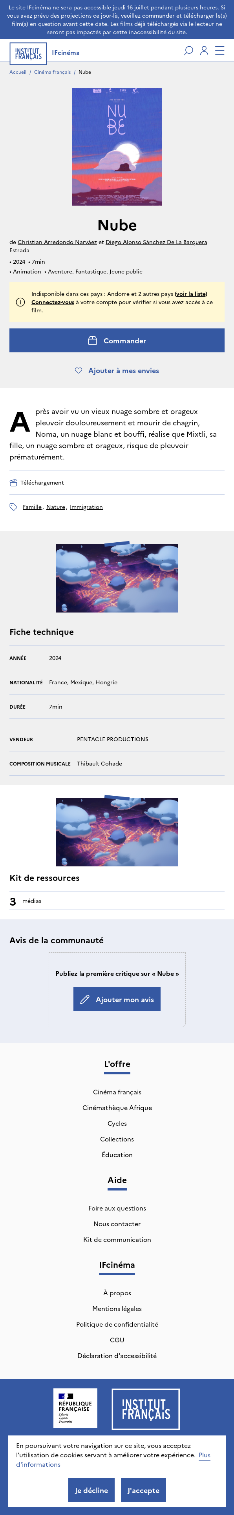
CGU (117, 1339)
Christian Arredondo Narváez (57, 242)
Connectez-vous (52, 302)
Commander (117, 340)
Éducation (117, 1154)
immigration (86, 506)
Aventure (60, 271)
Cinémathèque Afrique (117, 1107)
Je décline (91, 1490)
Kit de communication (117, 1239)
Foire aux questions (117, 1207)
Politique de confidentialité (117, 1324)
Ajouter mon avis (117, 999)
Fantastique (90, 271)
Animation (27, 271)
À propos (117, 1292)
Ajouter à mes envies (117, 370)
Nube (85, 71)
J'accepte (143, 1490)
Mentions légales (117, 1308)
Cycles (117, 1123)
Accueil (17, 71)
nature (55, 506)
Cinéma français (52, 71)
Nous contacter (117, 1223)
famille (32, 506)
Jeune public (126, 271)
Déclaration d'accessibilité (117, 1355)
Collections (117, 1138)
